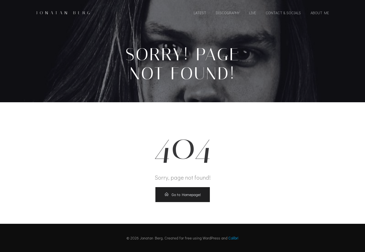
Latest (200, 12)
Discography (227, 12)
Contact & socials (283, 12)
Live (252, 12)
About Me (320, 12)
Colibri (233, 237)
